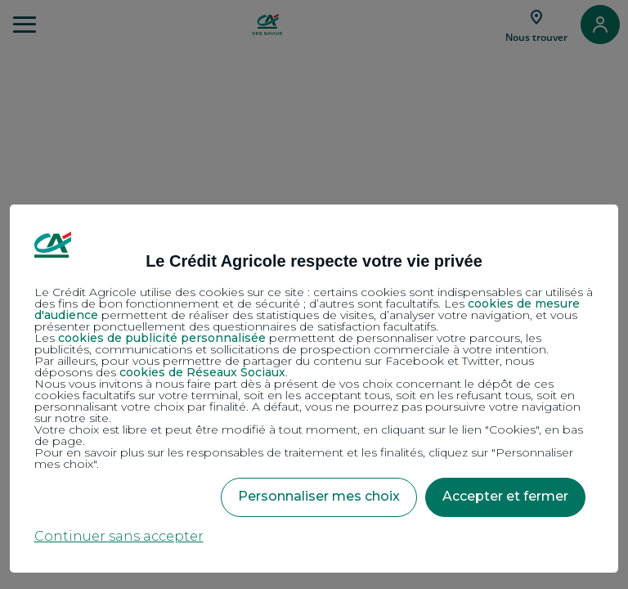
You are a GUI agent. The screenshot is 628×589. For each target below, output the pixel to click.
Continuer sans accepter (119, 536)
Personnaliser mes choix (319, 496)
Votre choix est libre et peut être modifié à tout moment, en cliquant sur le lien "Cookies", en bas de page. (308, 435)
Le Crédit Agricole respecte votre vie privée (314, 261)
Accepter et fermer (505, 496)
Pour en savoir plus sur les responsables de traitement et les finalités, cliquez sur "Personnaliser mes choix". (303, 458)
